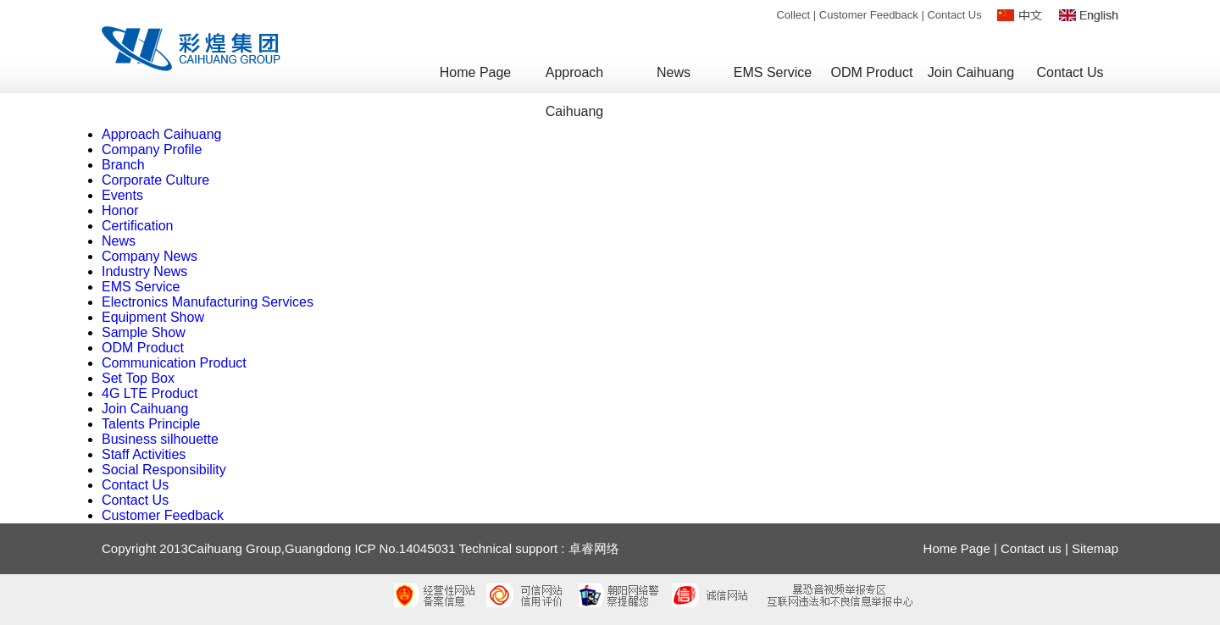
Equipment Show (153, 317)
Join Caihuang (145, 408)
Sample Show (144, 332)
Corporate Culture (155, 180)
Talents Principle (151, 424)
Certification (137, 225)
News (119, 241)
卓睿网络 (593, 548)
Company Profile (152, 149)
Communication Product (174, 363)
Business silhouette (160, 439)
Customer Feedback (868, 14)
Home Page (956, 548)
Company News (149, 256)
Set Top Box (138, 378)
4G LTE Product (150, 393)
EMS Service (141, 286)
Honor (120, 210)
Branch (123, 165)
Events (122, 195)
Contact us (1031, 548)
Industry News (144, 271)
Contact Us (954, 14)
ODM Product (143, 347)
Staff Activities (144, 454)
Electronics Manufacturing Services (207, 302)
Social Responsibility (164, 469)
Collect (793, 14)
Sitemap (1095, 548)
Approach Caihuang (161, 134)
